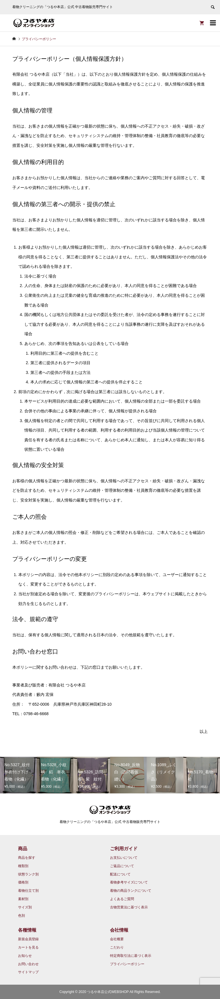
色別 (21, 916)
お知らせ (25, 956)
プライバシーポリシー (127, 964)
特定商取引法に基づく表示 (130, 956)
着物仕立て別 (28, 891)
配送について (120, 874)
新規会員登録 (28, 939)
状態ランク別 (28, 874)
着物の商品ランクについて (130, 891)
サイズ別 (25, 907)
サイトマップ (28, 972)
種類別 (23, 866)
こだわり (117, 947)
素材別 (23, 899)
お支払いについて (124, 858)
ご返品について (122, 866)
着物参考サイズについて (129, 882)
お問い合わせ (28, 964)
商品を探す (26, 858)
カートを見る (28, 947)
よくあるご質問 (122, 899)
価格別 (23, 882)
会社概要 (117, 939)
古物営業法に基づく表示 (129, 907)
